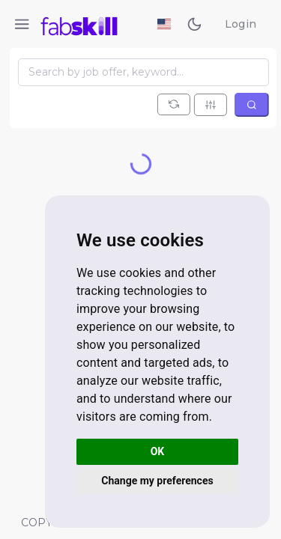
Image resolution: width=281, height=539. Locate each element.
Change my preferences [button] (157, 481)
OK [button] (158, 451)
